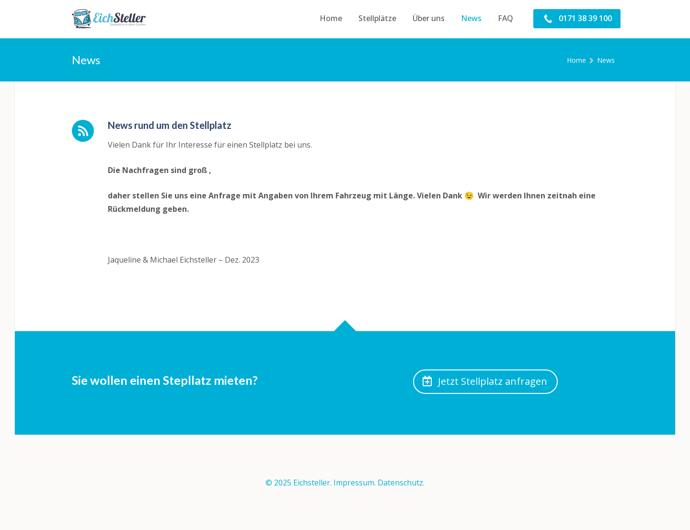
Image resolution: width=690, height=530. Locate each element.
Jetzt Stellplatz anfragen (485, 381)
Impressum (354, 482)
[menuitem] (330, 18)
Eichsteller (311, 482)
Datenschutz (400, 482)
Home (576, 60)
